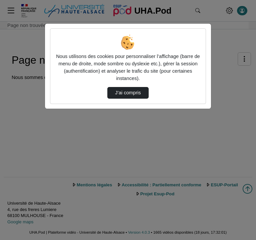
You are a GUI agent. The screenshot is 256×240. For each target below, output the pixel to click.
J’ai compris (128, 92)
